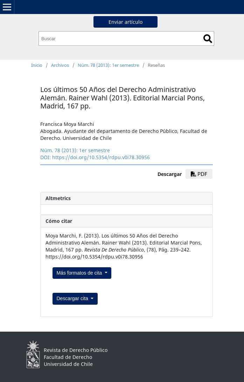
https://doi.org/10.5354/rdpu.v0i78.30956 (101, 157)
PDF (199, 173)
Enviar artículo (125, 22)
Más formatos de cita (79, 273)
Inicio (36, 65)
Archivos (60, 65)
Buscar (207, 38)
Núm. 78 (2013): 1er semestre (108, 65)
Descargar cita (72, 298)
